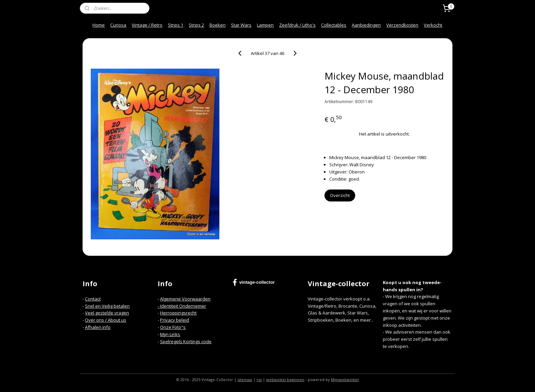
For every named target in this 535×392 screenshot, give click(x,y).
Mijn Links (170, 334)
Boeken (217, 25)
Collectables (333, 25)
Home (98, 25)
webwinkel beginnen (285, 379)
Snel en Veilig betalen (107, 306)
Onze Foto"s (173, 327)
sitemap (244, 379)
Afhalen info (98, 327)
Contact (93, 299)
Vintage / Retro (147, 25)
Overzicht (340, 195)
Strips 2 (196, 25)
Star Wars (241, 25)
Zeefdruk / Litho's (297, 25)
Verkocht (433, 25)
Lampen (265, 25)
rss (259, 379)
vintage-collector (254, 282)
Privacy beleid (174, 320)
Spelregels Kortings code (186, 341)
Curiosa (118, 25)
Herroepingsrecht (178, 313)
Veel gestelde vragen (107, 313)
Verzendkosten (402, 25)
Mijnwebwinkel (345, 379)
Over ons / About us (105, 320)
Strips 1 (175, 25)
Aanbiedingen (366, 25)
